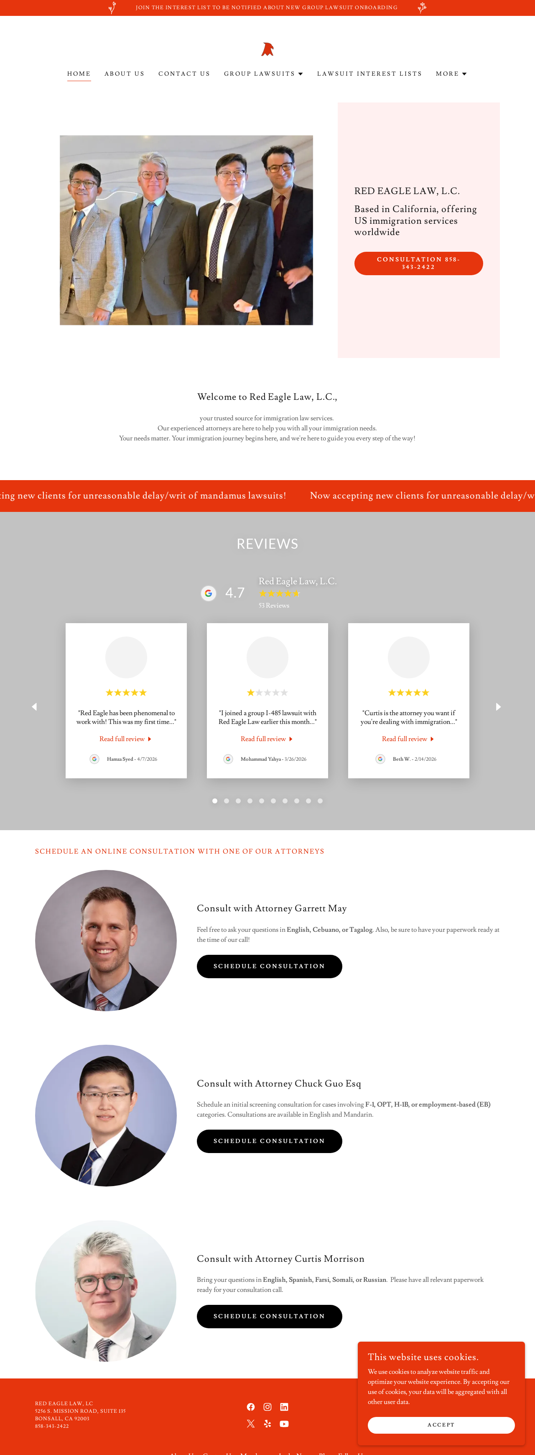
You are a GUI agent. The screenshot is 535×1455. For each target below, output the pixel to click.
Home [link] (79, 74)
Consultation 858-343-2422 (419, 263)
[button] (264, 74)
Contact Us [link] (184, 74)
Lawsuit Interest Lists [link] (370, 74)
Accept (441, 1425)
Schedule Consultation (270, 966)
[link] (267, 47)
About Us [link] (124, 74)
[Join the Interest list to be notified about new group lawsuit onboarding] (267, 8)
